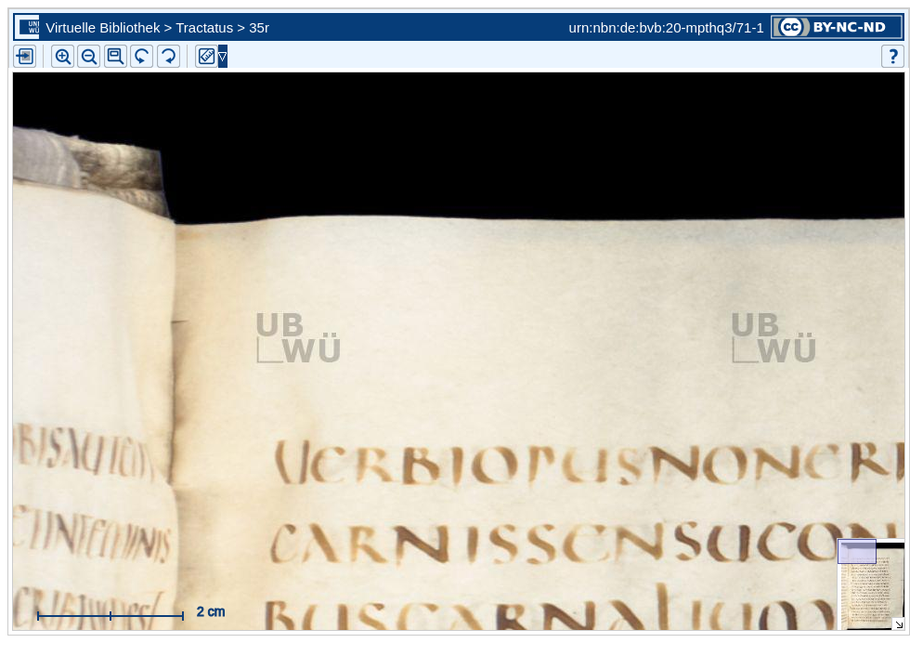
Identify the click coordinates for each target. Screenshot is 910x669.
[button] (115, 56)
